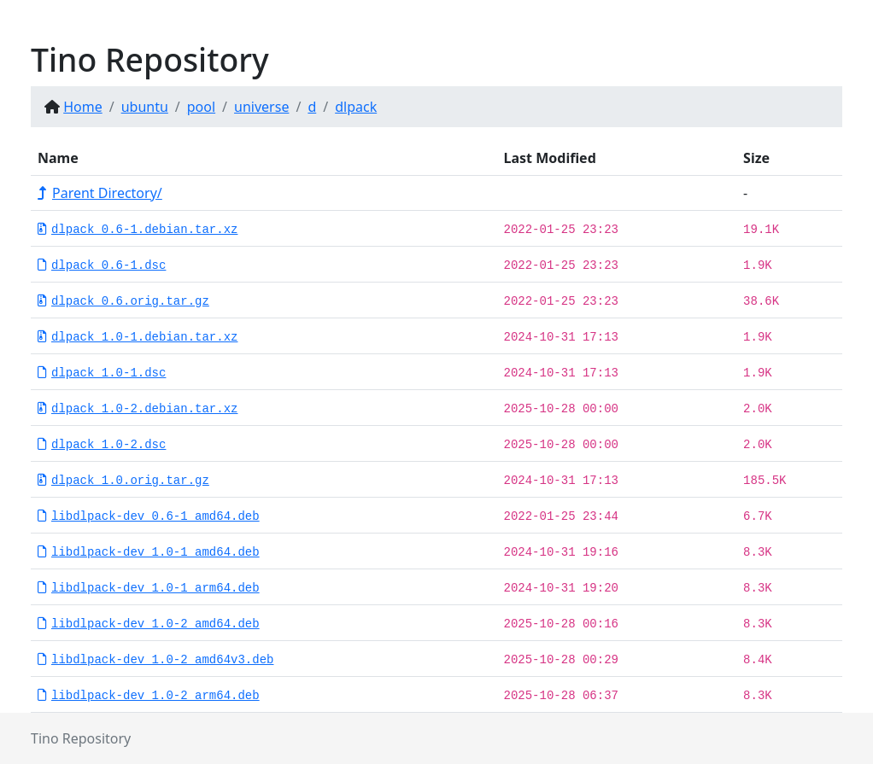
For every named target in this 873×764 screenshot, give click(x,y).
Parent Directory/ (100, 193)
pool (201, 106)
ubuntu (144, 106)
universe (261, 106)
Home (83, 106)
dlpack (356, 106)
